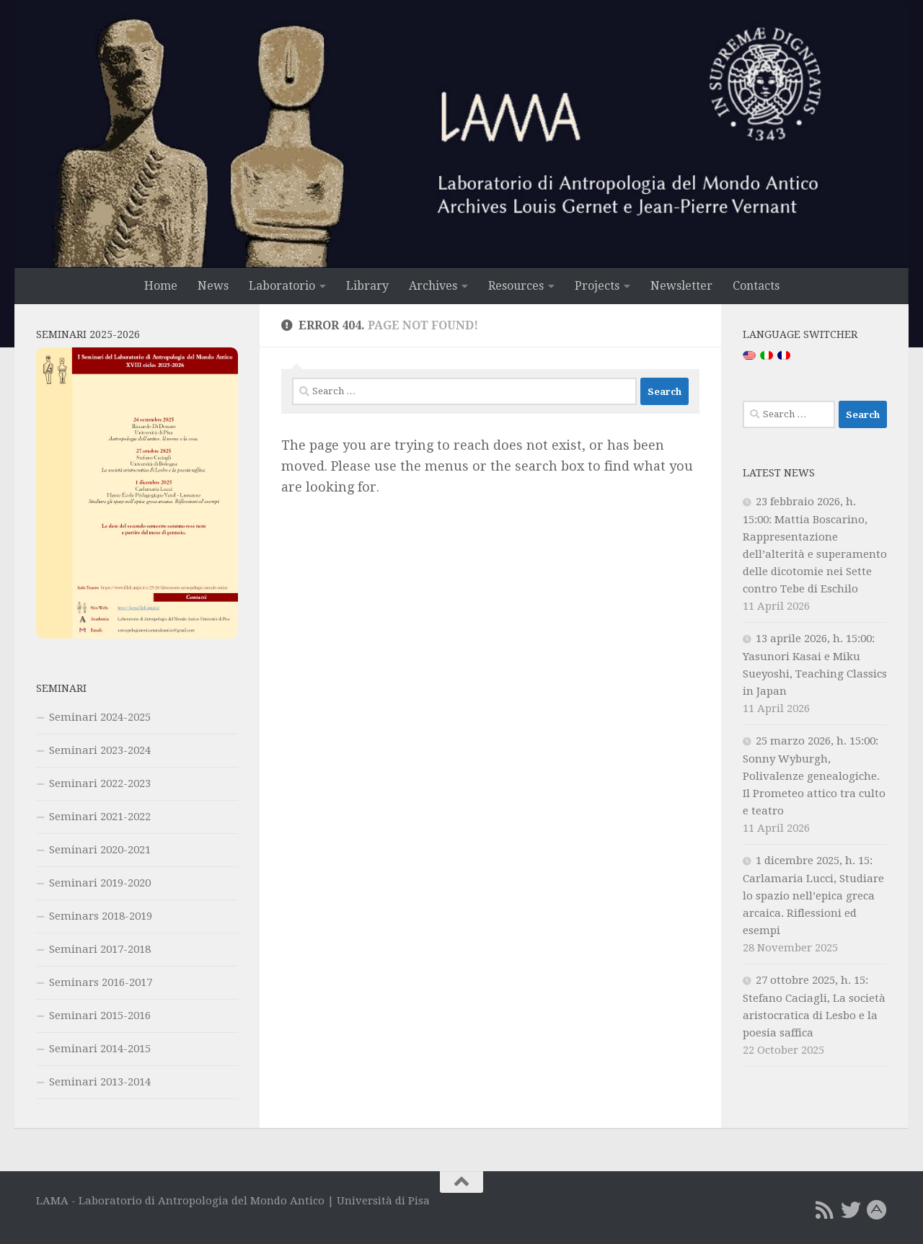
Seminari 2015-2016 (100, 1015)
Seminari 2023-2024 (100, 750)
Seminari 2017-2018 (100, 949)
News (213, 286)
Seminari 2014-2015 (100, 1048)
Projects (597, 286)
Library (367, 286)
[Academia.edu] (877, 1210)
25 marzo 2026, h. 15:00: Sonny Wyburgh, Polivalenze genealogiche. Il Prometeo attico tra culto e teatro (814, 775)
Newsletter (681, 286)
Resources (516, 286)
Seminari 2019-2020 (100, 882)
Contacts (756, 286)
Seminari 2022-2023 (100, 783)
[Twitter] (851, 1210)
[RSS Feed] (825, 1210)
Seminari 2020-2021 (100, 849)
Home (160, 286)
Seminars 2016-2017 (100, 982)
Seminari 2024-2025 (100, 717)
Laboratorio (282, 286)
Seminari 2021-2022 (100, 816)
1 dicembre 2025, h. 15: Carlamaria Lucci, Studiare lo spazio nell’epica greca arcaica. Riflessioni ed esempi (813, 895)
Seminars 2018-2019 (100, 916)
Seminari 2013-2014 (100, 1081)
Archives (433, 286)
